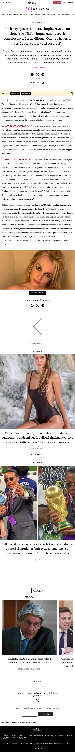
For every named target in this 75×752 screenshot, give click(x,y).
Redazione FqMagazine (30, 669)
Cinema (31, 14)
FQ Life (15, 14)
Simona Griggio (38, 449)
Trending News (7, 14)
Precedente (37, 343)
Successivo (37, 454)
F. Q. (38, 560)
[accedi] (68, 3)
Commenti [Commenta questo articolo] (37, 82)
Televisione (23, 14)
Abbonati (56, 2)
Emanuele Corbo (38, 68)
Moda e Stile (51, 14)
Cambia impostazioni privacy (23, 737)
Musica (37, 14)
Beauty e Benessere (63, 14)
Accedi (29, 714)
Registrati (46, 714)
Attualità (37, 22)
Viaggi (43, 14)
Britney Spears (37, 292)
